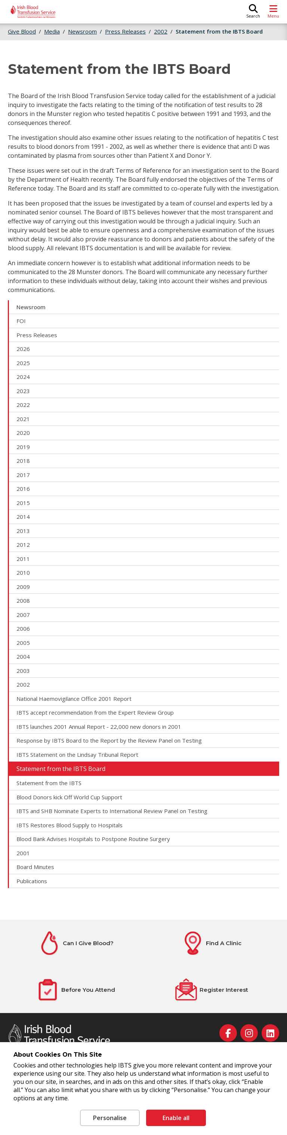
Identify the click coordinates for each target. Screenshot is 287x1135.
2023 (23, 391)
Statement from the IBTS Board (219, 31)
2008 (23, 600)
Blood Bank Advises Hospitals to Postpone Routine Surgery (93, 839)
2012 (23, 544)
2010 (23, 572)
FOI (21, 320)
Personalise (110, 1118)
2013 (23, 530)
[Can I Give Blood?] (75, 943)
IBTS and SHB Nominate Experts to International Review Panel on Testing (111, 811)
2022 (23, 404)
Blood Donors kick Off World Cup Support (69, 797)
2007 (23, 614)
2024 (23, 376)
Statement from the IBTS (48, 783)
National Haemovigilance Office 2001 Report (74, 698)
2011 (23, 558)
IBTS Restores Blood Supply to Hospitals (69, 825)
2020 (23, 432)
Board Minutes (35, 867)
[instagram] (249, 1033)
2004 (23, 656)
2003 (23, 670)
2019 (23, 447)
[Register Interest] (211, 989)
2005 (23, 642)
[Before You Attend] (75, 989)
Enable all (176, 1118)
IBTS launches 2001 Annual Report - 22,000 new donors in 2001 (98, 726)
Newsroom (31, 307)
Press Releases (36, 335)
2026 (23, 348)
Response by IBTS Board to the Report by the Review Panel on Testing (109, 740)
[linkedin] (270, 1033)
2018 (23, 460)
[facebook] (228, 1033)
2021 (23, 419)
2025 (23, 363)
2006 (23, 628)
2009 (23, 586)
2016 (23, 488)
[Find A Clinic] (211, 943)
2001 (23, 853)
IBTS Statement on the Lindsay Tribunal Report (77, 754)
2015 (23, 503)
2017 (23, 475)
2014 (23, 516)
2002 (23, 684)
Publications (31, 881)
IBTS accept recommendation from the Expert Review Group (95, 712)
